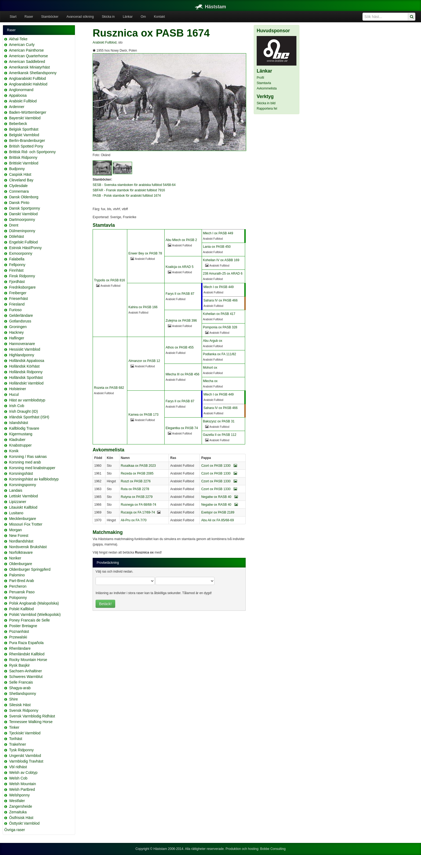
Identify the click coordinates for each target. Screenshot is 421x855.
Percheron (18, 586)
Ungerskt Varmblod (25, 755)
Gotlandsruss (20, 321)
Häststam (210, 6)
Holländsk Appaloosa (26, 360)
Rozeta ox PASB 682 (109, 388)
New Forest (18, 535)
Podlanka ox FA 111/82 (219, 354)
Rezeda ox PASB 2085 (137, 473)
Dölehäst (16, 236)
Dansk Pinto (19, 202)
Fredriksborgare (22, 287)
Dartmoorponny (22, 219)
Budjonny (17, 169)
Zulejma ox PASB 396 (181, 320)
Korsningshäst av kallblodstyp (34, 479)
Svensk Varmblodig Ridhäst (32, 716)
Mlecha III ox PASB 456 (182, 374)
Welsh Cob (18, 778)
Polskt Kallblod (21, 609)
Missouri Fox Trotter (25, 524)
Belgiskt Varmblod (24, 135)
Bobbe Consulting (273, 849)
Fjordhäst (17, 281)
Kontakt (159, 17)
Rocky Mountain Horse (28, 660)
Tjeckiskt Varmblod (25, 733)
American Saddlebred (27, 61)
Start (13, 17)
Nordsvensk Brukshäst (28, 547)
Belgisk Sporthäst (23, 129)
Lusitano (16, 513)
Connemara (19, 191)
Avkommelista (267, 88)
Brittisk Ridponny (23, 157)
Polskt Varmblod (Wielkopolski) (35, 614)
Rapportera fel (267, 108)
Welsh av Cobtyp (23, 772)
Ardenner (16, 107)
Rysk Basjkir (19, 665)
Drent (13, 225)
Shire (13, 699)
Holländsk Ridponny (26, 372)
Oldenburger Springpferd (29, 569)
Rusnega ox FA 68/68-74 (138, 504)
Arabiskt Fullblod (23, 101)
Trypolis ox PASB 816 (109, 280)
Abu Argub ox (212, 341)
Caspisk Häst (20, 174)
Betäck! (105, 604)
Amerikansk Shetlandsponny (32, 73)
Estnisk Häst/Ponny (25, 248)
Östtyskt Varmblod (24, 823)
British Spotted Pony (26, 146)
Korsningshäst (21, 473)
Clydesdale (18, 186)
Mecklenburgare (22, 518)
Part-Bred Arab (21, 581)
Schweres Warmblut (26, 676)
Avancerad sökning (80, 17)
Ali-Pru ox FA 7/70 (134, 520)
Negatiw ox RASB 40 (219, 497)
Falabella (16, 259)
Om (143, 17)
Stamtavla (264, 83)
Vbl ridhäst (18, 767)
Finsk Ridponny (22, 276)
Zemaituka (18, 812)
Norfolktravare (21, 552)
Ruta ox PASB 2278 (135, 489)
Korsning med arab (25, 462)
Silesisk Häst (20, 705)
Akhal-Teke (18, 39)
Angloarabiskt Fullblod (27, 78)
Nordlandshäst (21, 541)
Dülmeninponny (22, 231)
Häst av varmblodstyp (27, 400)
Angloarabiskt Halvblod (28, 84)
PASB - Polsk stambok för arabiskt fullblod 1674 (127, 195)
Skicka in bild (266, 103)
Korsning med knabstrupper (32, 468)
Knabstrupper (20, 445)
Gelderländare (21, 315)
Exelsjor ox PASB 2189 (217, 512)
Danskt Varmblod (23, 214)
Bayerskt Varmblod (25, 118)
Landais (15, 490)
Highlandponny (21, 355)
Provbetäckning (108, 563)
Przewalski (18, 637)
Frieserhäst (18, 298)
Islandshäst (18, 423)
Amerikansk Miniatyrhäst (29, 67)
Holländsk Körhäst (24, 366)
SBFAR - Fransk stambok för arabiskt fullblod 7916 (129, 190)
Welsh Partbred (22, 789)
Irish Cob (16, 406)
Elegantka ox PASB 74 (182, 428)
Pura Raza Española (26, 643)
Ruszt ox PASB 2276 (136, 481)
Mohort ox (210, 367)
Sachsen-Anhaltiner (25, 671)
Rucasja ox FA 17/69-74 (138, 512)
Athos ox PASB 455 (180, 347)
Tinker (14, 727)
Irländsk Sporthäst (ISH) (29, 417)
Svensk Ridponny (23, 710)
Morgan (15, 530)
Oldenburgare (20, 564)
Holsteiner (17, 389)
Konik (14, 451)
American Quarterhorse (28, 56)
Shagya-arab (20, 688)
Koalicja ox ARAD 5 (180, 267)
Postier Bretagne (23, 626)
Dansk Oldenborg (23, 197)
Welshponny (19, 795)
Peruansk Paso (22, 592)
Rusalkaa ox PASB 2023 (138, 466)
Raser (28, 17)
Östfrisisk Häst (21, 818)
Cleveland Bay (21, 180)
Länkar (128, 17)
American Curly (22, 44)
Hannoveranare (22, 344)
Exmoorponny (20, 253)
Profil (260, 78)
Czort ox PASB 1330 (219, 466)
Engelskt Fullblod (23, 242)
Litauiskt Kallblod (23, 507)
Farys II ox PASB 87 (180, 294)
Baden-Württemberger (27, 112)
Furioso (15, 310)
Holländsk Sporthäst (26, 377)
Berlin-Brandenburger (27, 140)
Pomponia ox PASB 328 (220, 327)
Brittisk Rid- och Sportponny (32, 152)
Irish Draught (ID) (23, 411)
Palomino (17, 575)
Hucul (14, 394)
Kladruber (17, 439)
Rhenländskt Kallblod (27, 654)
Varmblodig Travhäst (26, 761)
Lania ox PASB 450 (217, 247)
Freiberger (18, 293)
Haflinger (16, 338)
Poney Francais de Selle (29, 620)
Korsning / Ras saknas (28, 456)
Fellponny (17, 265)
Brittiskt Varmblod (23, 163)
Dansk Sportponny (24, 208)
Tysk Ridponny (21, 750)
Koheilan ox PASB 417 (219, 314)
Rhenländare (20, 648)
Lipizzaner (17, 502)
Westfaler (17, 801)
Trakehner (17, 744)
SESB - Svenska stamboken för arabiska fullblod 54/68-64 (134, 185)
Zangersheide (20, 806)
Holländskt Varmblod (26, 383)
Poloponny (18, 597)
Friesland (17, 304)
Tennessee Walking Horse (31, 722)
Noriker (15, 558)
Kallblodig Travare (24, 428)
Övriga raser (14, 830)
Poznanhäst (19, 631)
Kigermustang (20, 434)
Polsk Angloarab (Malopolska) (34, 603)
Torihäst (15, 739)
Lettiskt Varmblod (23, 496)
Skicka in (108, 17)
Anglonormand (21, 90)
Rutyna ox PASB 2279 (137, 497)
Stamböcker (49, 17)
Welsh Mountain (22, 784)
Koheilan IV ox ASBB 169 (221, 260)
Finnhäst (16, 270)
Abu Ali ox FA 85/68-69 (217, 520)
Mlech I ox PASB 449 (218, 233)
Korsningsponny (22, 485)
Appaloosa (18, 95)
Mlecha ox (210, 381)
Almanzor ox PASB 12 (144, 361)
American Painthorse (26, 50)
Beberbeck (18, 123)
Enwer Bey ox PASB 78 (145, 253)
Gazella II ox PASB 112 (220, 435)
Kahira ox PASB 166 (143, 307)
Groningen (18, 327)
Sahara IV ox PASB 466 (221, 300)
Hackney (16, 332)
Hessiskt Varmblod (24, 349)
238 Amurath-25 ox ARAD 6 (222, 273)
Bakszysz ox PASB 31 (219, 421)
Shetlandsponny (22, 693)
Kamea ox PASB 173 (143, 414)
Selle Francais (21, 682)
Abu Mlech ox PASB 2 (181, 240)
